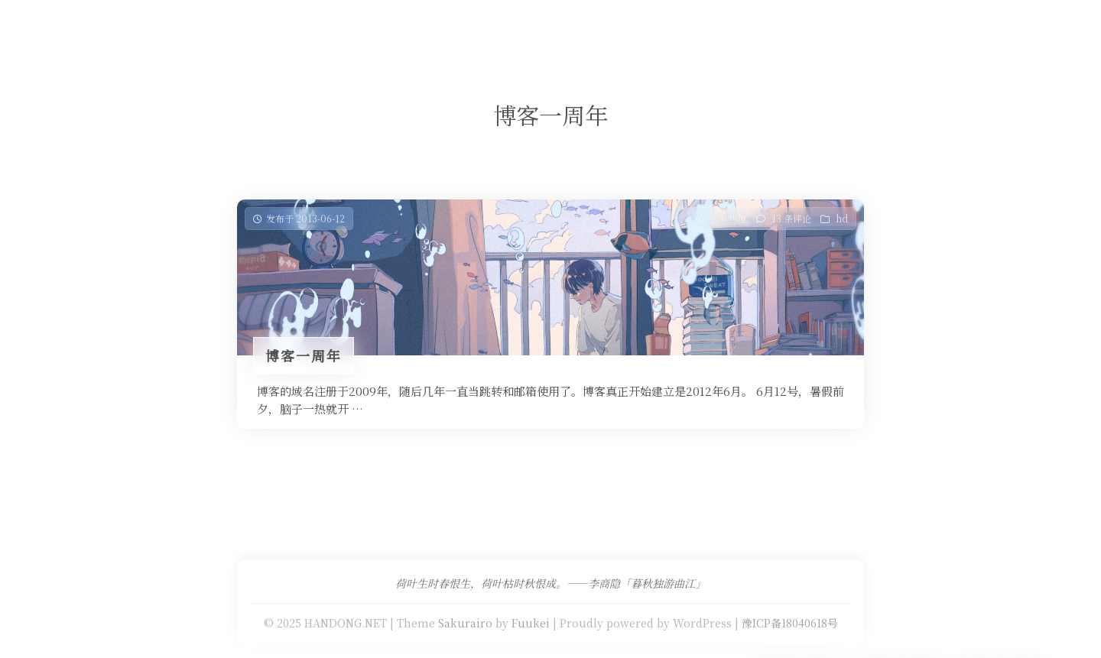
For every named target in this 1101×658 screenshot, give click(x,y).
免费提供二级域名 (499, 26)
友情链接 (588, 26)
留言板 (647, 26)
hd (842, 218)
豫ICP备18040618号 (790, 622)
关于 (695, 26)
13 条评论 (791, 218)
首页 (318, 26)
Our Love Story (391, 26)
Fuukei (531, 622)
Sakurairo (465, 622)
